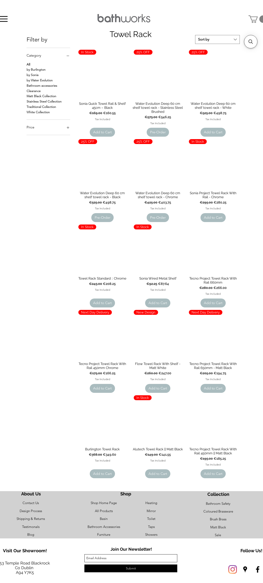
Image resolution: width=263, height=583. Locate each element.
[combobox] (217, 39)
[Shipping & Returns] (30, 519)
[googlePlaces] (245, 569)
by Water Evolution (40, 80)
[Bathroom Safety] (218, 504)
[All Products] (103, 511)
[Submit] (130, 568)
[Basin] (103, 519)
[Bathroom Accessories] (103, 527)
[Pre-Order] (158, 132)
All (28, 64)
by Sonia (32, 74)
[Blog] (30, 534)
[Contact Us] (30, 503)
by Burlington (36, 69)
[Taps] (151, 527)
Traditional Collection (41, 106)
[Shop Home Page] (103, 503)
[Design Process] (30, 511)
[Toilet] (151, 519)
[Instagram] (232, 569)
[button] (250, 41)
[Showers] (151, 534)
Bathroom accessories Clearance (42, 88)
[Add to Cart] (102, 132)
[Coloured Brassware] (218, 511)
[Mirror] (151, 511)
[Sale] (218, 535)
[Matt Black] (218, 527)
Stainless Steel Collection (44, 101)
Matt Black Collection (41, 96)
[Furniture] (103, 534)
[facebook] (257, 569)
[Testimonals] (30, 527)
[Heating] (151, 503)
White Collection (38, 112)
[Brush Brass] (218, 519)
